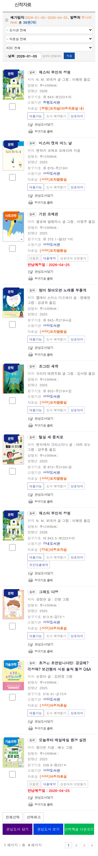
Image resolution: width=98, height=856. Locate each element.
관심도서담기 (43, 124)
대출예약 (49, 258)
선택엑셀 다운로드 (79, 829)
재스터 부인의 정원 (55, 72)
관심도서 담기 (17, 829)
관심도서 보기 (48, 829)
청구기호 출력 (43, 131)
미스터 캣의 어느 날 (55, 143)
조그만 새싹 (49, 366)
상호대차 (77, 116)
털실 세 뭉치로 (51, 437)
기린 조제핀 (49, 214)
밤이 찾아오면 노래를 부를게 (63, 290)
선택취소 (34, 817)
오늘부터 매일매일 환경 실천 (63, 740)
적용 (69, 56)
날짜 (11, 56)
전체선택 (12, 817)
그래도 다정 (49, 591)
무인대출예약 (38, 564)
